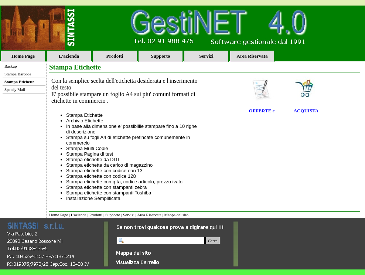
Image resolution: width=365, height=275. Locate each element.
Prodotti (114, 56)
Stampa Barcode (17, 74)
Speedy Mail (14, 89)
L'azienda (69, 56)
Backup (10, 66)
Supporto (160, 56)
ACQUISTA (306, 110)
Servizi (206, 56)
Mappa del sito (176, 215)
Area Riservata (252, 56)
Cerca (213, 240)
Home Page (23, 56)
